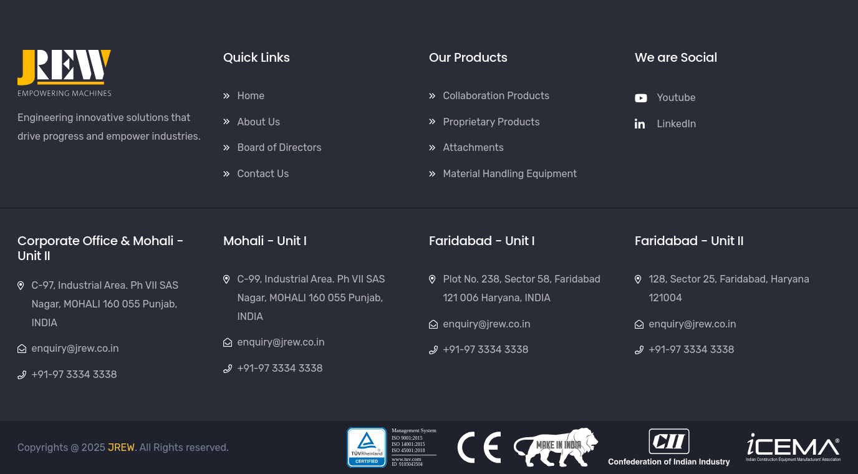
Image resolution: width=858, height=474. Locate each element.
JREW (121, 447)
